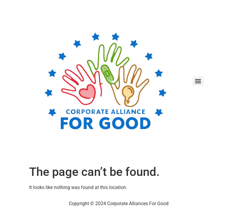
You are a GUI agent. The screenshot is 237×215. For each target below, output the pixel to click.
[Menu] (198, 81)
